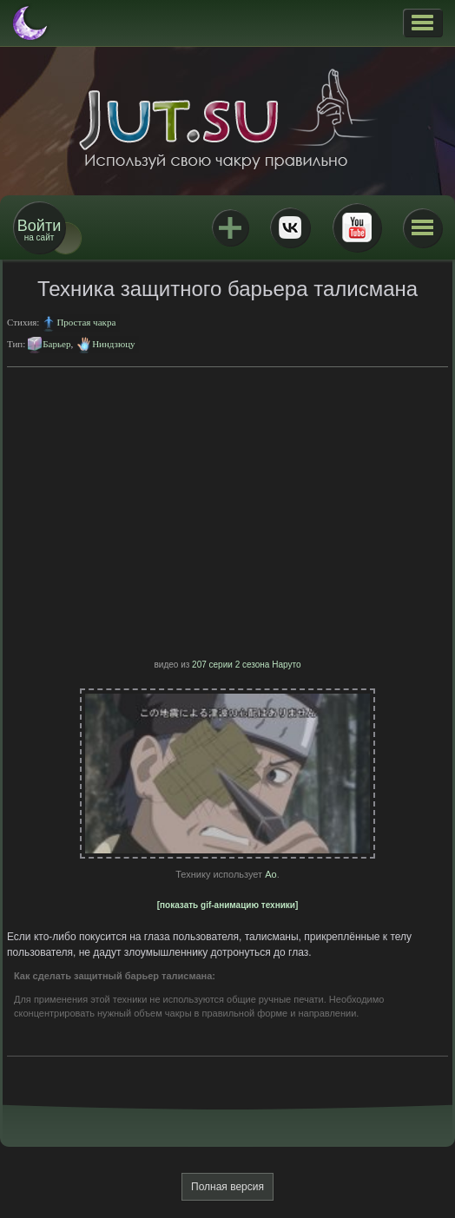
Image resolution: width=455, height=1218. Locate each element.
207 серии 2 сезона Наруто (246, 664)
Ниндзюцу (113, 344)
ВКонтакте (290, 227)
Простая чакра (85, 322)
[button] (422, 22)
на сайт (39, 229)
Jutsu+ (230, 227)
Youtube (357, 227)
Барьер (56, 344)
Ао (270, 874)
